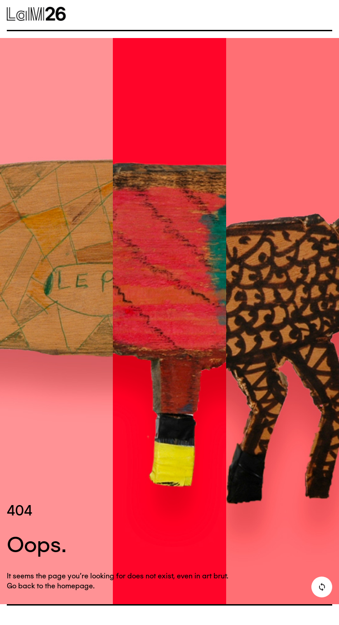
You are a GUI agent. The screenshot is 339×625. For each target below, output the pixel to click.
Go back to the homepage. (51, 586)
